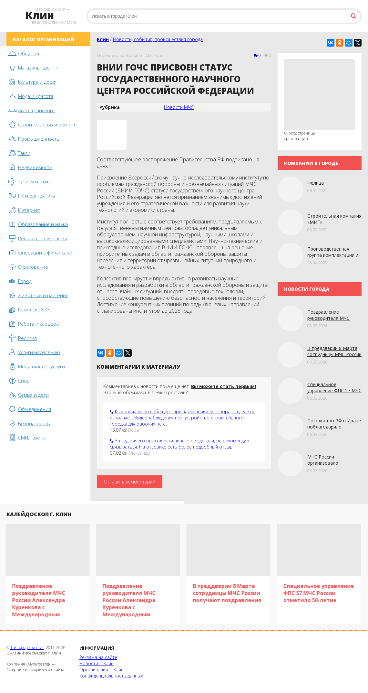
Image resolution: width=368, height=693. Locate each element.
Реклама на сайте (98, 657)
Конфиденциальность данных (111, 676)
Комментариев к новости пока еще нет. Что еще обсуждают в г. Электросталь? (179, 389)
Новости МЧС (179, 107)
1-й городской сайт (27, 647)
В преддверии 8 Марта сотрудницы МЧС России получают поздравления (334, 354)
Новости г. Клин (96, 663)
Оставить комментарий (129, 482)
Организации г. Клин (101, 669)
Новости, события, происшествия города (158, 39)
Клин (103, 39)
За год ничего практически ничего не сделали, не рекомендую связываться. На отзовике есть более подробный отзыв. (179, 444)
